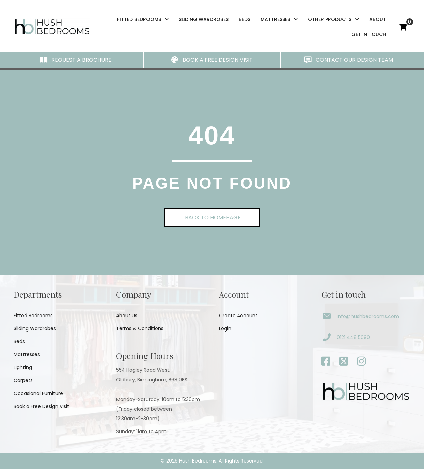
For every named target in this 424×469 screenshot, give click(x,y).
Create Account (238, 315)
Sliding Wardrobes (35, 328)
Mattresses (27, 354)
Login (225, 328)
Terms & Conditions (139, 328)
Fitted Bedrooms (33, 315)
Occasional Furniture (38, 393)
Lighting (23, 367)
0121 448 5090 (353, 337)
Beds (19, 341)
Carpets (23, 380)
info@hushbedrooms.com (368, 316)
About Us (126, 315)
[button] (75, 60)
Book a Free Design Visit (41, 406)
